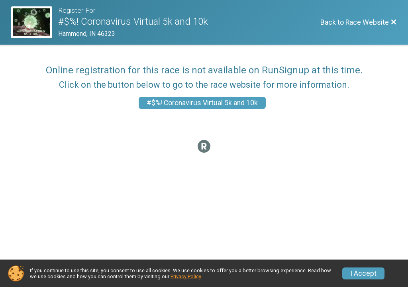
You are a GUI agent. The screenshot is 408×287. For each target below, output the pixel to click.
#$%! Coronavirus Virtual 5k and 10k (202, 103)
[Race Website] (34, 22)
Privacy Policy (186, 276)
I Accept (363, 273)
